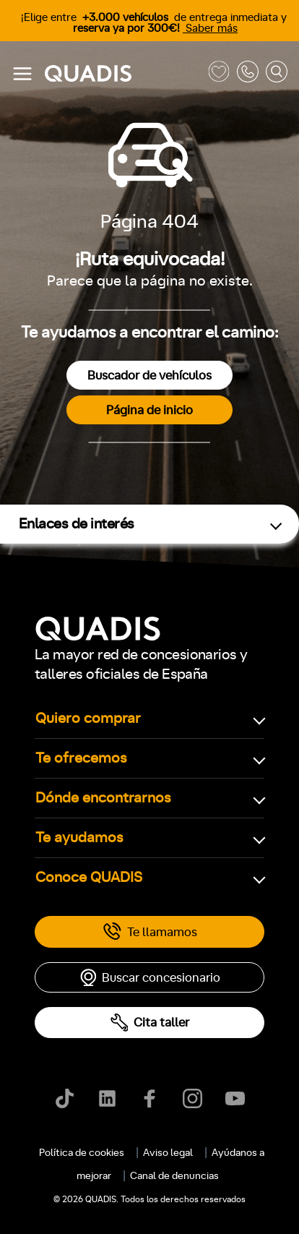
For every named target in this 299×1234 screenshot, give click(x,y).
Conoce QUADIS (88, 877)
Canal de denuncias (174, 1176)
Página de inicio (149, 410)
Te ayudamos (79, 838)
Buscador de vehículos (149, 375)
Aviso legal (168, 1153)
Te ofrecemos (81, 758)
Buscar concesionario (149, 977)
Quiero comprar (88, 718)
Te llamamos (150, 931)
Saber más (210, 28)
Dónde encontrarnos (103, 798)
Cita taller (149, 1023)
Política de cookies (81, 1153)
